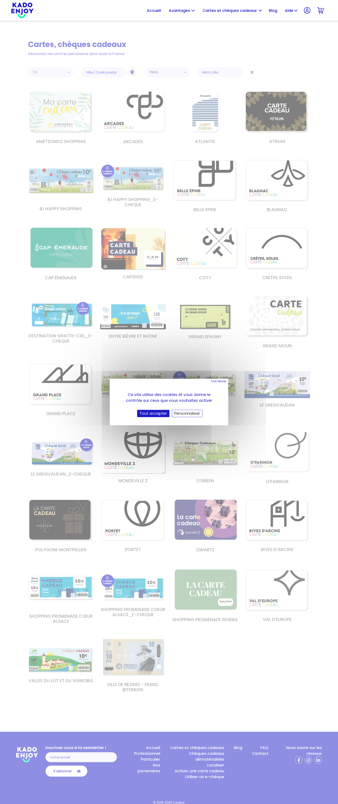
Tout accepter (153, 413)
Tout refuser (218, 381)
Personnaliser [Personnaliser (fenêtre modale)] (187, 413)
